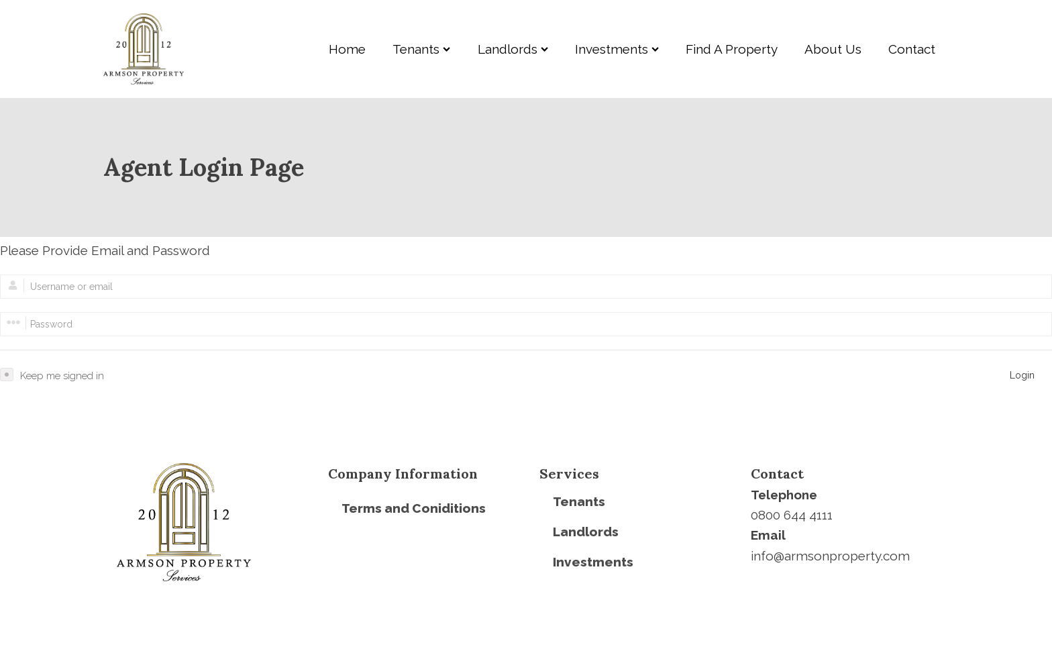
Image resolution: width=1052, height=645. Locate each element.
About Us (832, 49)
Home (347, 49)
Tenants (421, 49)
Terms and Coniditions (413, 508)
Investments (617, 49)
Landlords (513, 49)
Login (1022, 375)
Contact (911, 49)
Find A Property (732, 49)
